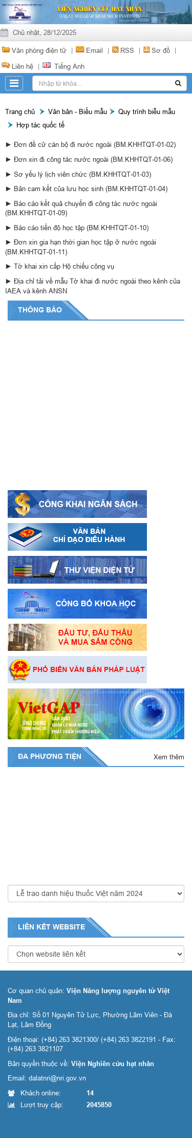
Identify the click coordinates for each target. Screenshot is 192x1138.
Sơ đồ (161, 50)
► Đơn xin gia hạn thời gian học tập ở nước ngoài (80, 242)
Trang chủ (20, 111)
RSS (127, 50)
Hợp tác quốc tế (40, 125)
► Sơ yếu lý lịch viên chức (47, 174)
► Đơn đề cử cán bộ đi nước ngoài (59, 144)
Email (94, 50)
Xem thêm (169, 757)
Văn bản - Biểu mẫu (77, 111)
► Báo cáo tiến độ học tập (46, 227)
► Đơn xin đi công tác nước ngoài (58, 159)
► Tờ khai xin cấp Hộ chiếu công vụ (59, 266)
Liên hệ (22, 66)
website (69, 927)
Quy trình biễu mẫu (146, 111)
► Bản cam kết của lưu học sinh (55, 188)
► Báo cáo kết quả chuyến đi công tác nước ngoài (81, 203)
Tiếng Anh (69, 66)
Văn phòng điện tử (39, 50)
